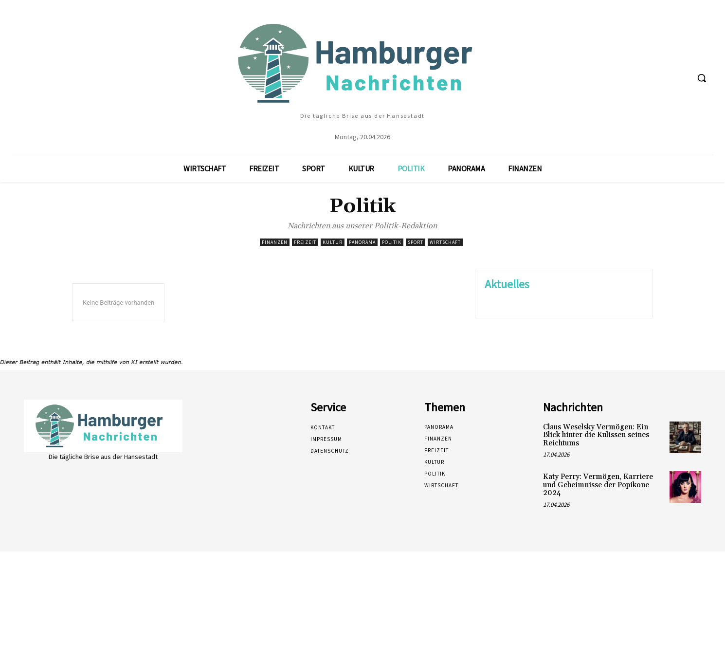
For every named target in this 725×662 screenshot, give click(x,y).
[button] (701, 78)
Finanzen (275, 242)
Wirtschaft (445, 242)
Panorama (362, 242)
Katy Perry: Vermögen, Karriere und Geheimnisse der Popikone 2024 (598, 484)
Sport (415, 242)
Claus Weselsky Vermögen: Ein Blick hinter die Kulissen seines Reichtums (596, 435)
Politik (391, 242)
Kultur (332, 242)
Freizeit (305, 242)
